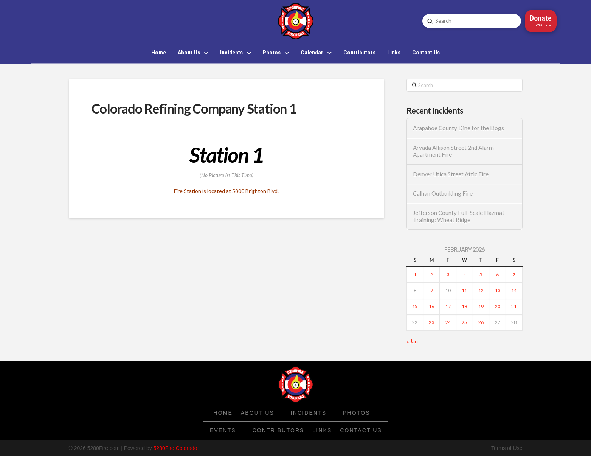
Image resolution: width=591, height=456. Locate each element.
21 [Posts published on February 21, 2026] (514, 306)
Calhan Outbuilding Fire (443, 193)
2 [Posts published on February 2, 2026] (431, 274)
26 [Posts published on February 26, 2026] (481, 322)
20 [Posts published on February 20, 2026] (497, 306)
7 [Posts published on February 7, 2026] (514, 274)
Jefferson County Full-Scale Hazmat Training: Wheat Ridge (458, 216)
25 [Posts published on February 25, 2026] (464, 322)
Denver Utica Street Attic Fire (451, 174)
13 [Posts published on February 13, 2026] (497, 290)
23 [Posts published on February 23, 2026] (431, 322)
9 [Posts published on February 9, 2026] (431, 290)
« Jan (412, 341)
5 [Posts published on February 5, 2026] (480, 274)
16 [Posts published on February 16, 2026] (431, 306)
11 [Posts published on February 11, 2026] (464, 290)
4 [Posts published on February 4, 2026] (464, 274)
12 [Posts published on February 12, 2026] (481, 290)
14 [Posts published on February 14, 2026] (514, 290)
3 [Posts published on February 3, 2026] (448, 274)
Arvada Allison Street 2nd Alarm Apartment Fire (453, 151)
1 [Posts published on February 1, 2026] (415, 274)
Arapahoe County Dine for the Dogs (458, 128)
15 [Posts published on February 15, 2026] (414, 306)
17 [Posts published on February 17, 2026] (448, 306)
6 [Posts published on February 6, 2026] (497, 274)
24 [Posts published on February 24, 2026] (448, 322)
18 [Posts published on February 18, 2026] (464, 306)
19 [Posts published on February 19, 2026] (481, 306)
